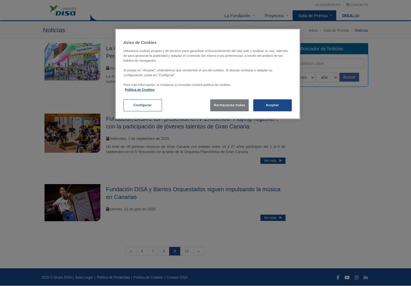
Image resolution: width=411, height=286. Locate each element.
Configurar (142, 105)
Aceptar (272, 105)
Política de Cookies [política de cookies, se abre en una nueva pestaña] (140, 89)
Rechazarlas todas (229, 105)
